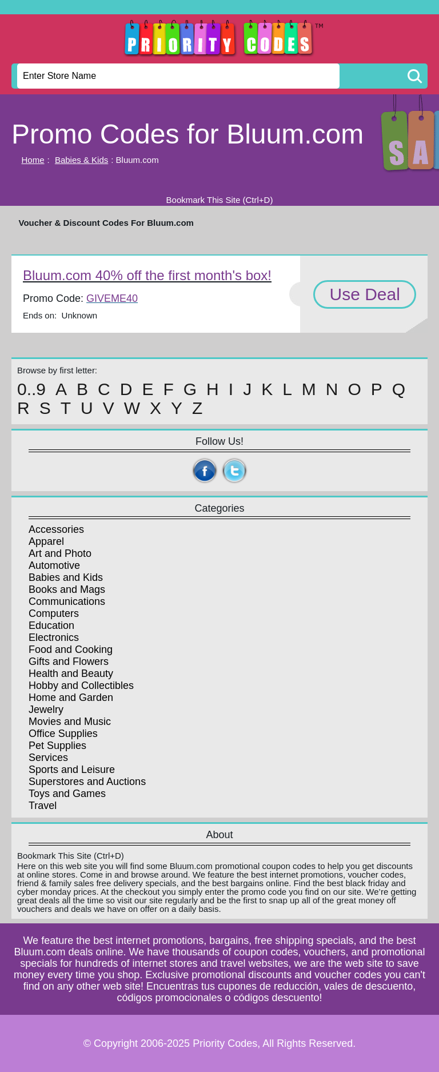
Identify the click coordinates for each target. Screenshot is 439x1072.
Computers (54, 613)
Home (33, 160)
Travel (43, 805)
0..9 (31, 389)
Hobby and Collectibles (81, 685)
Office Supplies (63, 733)
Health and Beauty (71, 673)
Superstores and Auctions (87, 781)
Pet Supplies (57, 745)
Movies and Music (70, 721)
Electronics (54, 637)
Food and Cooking (71, 649)
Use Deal (364, 294)
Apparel (46, 541)
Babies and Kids (66, 577)
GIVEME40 (112, 298)
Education (51, 625)
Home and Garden (71, 697)
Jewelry (46, 709)
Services (48, 757)
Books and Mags (67, 589)
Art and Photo (60, 553)
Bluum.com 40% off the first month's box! (147, 275)
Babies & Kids (81, 160)
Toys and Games (67, 793)
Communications (67, 601)
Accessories (56, 529)
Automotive (54, 565)
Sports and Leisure (72, 769)
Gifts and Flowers (69, 661)
